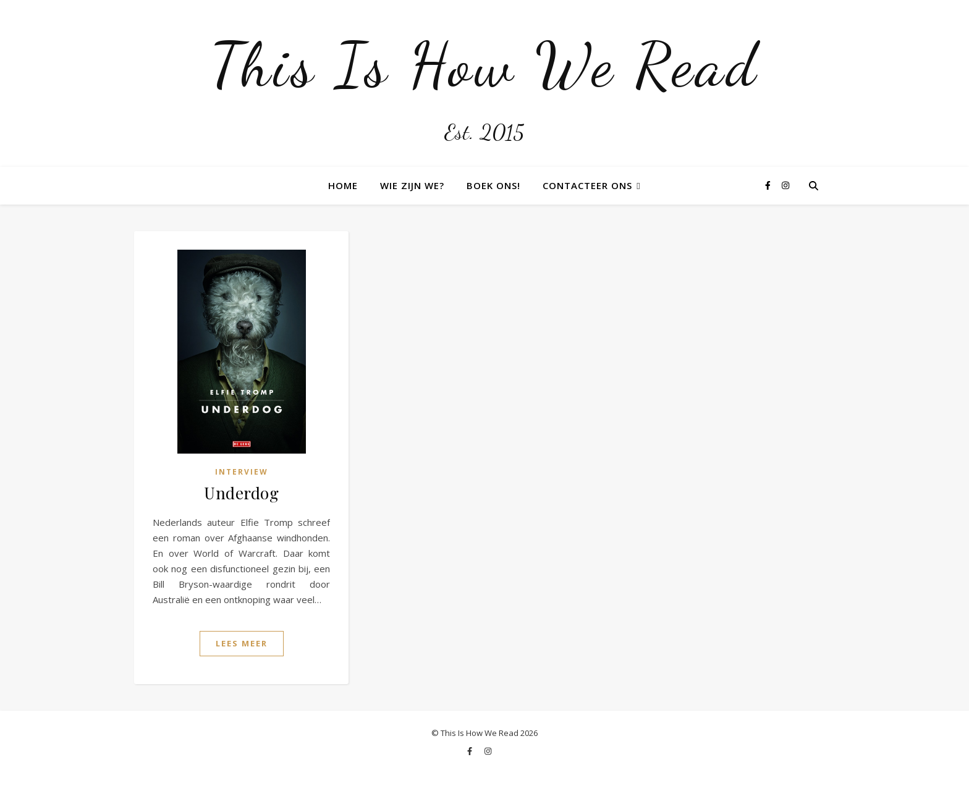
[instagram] (785, 185)
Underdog (241, 493)
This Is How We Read (484, 65)
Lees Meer (242, 643)
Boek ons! (493, 185)
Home (343, 185)
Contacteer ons (587, 185)
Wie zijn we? (412, 185)
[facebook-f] (769, 185)
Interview (241, 472)
